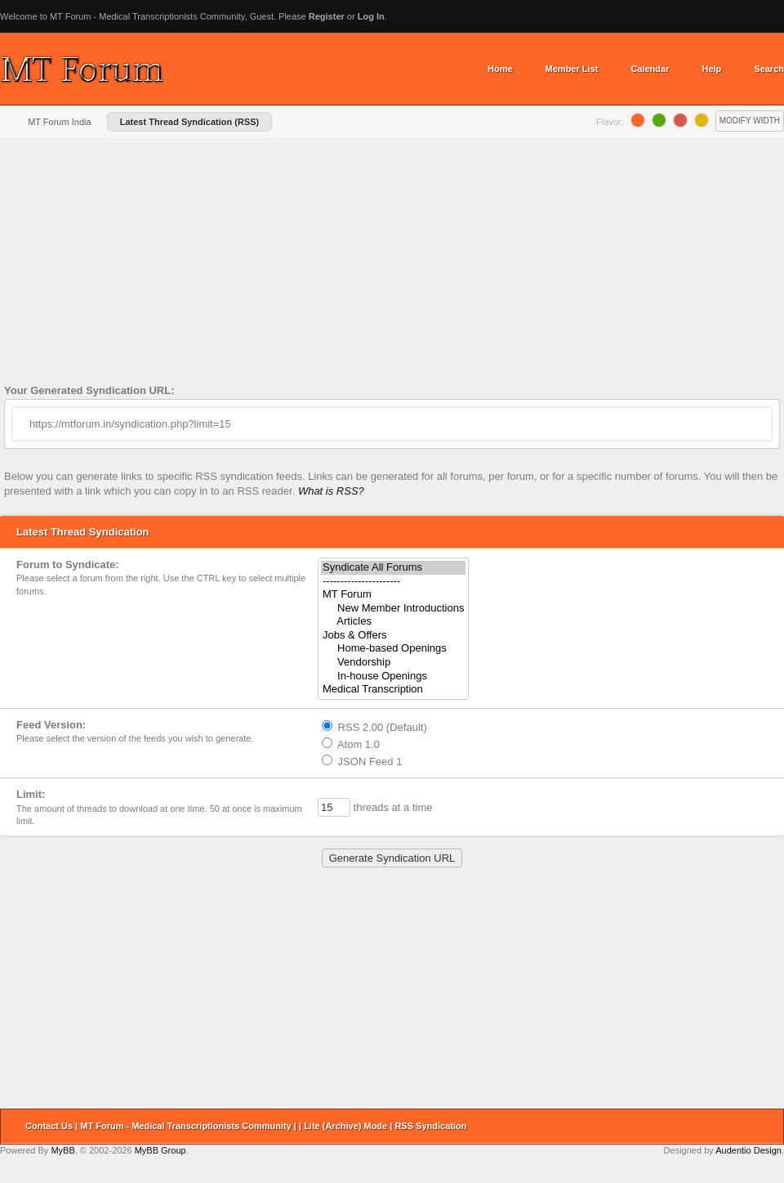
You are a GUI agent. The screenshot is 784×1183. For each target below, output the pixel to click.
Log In (371, 16)
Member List (572, 69)
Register (327, 16)
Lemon (701, 120)
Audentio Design (748, 1150)
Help (711, 69)
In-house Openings (393, 676)
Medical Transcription (393, 690)
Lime (659, 120)
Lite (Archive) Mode (345, 1126)
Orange (637, 120)
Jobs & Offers (393, 636)
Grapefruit (680, 120)
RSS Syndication (430, 1126)
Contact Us (49, 1126)
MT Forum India (59, 122)
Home (500, 69)
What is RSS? (331, 491)
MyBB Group (160, 1150)
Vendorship (393, 663)
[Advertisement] (392, 264)
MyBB (62, 1150)
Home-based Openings (393, 649)
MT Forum (393, 595)
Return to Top (766, 1126)
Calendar (649, 69)
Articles (393, 622)
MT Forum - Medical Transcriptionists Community (186, 1126)
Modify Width (749, 120)
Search (769, 69)
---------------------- (393, 582)
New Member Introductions (393, 609)
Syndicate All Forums (393, 568)
